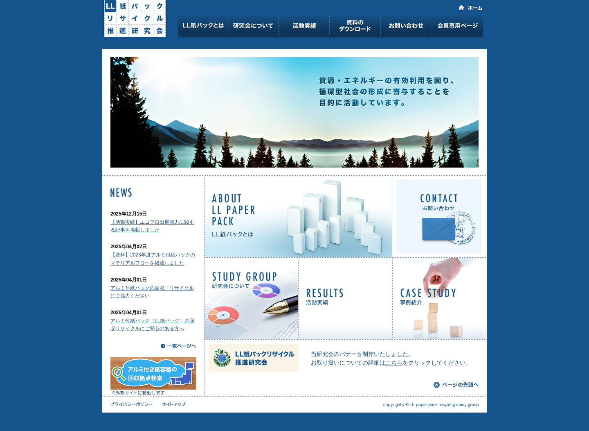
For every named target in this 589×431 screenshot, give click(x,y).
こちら (393, 362)
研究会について (252, 27)
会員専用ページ (458, 27)
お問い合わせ (406, 27)
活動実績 (303, 27)
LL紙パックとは (202, 27)
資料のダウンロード (354, 27)
